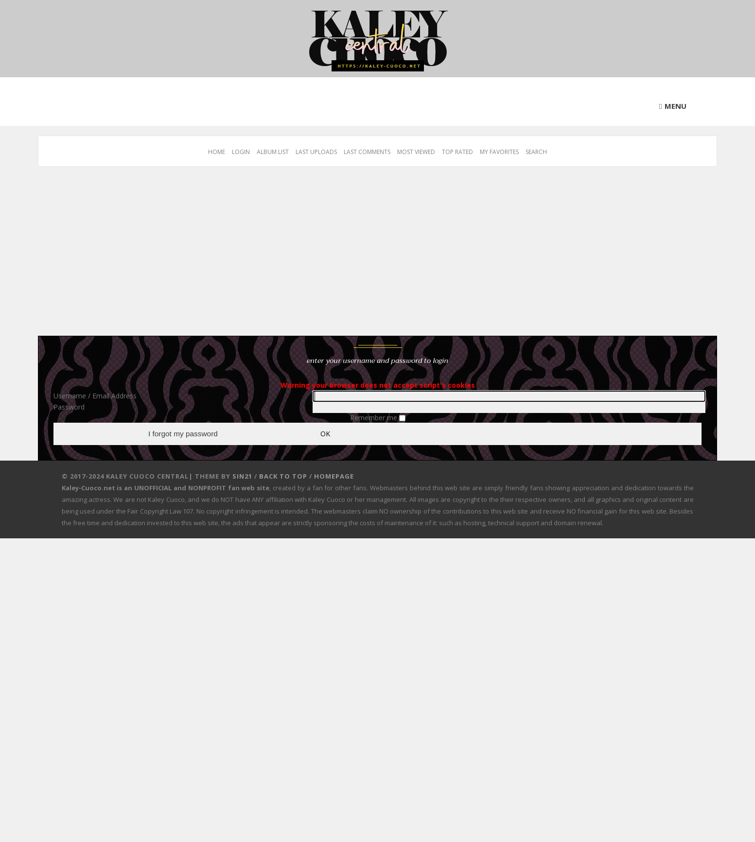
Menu (675, 106)
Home (216, 152)
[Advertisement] (329, 256)
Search (536, 152)
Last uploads (316, 152)
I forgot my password (183, 434)
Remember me (374, 417)
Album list (273, 152)
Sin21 (242, 477)
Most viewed (416, 152)
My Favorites (499, 152)
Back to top (283, 477)
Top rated (457, 152)
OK (325, 434)
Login (241, 152)
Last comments (367, 152)
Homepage (334, 477)
